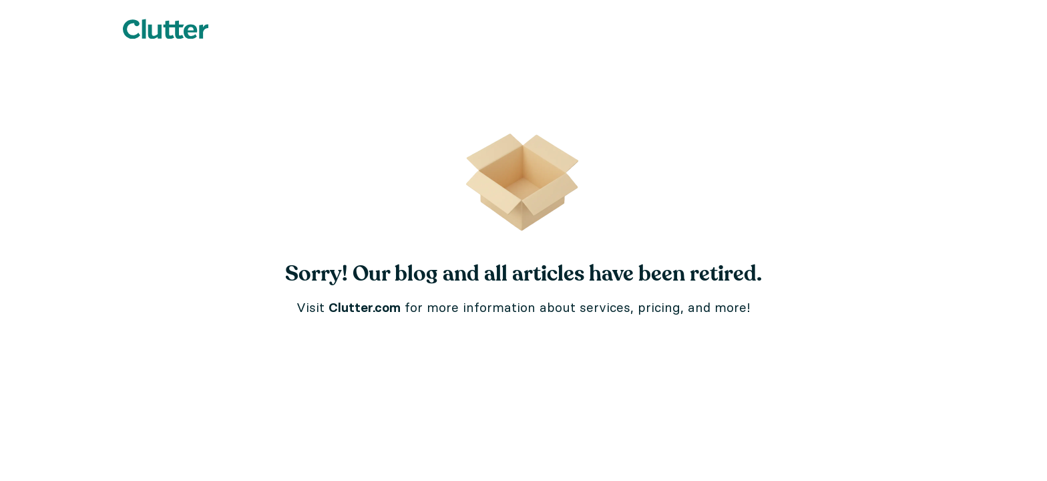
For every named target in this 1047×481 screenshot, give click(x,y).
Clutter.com (365, 307)
